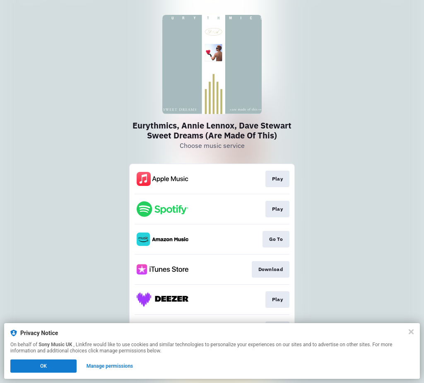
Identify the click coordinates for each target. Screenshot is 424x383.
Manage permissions (110, 366)
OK (43, 366)
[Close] (411, 331)
